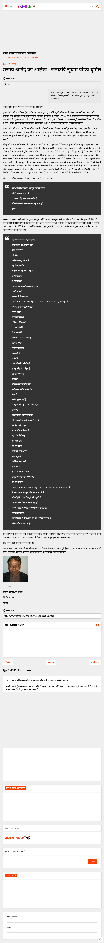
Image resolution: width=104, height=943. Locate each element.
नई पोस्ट (8, 662)
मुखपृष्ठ (9, 927)
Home (5, 64)
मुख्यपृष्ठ (51, 662)
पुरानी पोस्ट (95, 662)
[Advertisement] (52, 30)
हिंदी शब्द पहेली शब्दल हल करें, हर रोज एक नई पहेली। (23, 58)
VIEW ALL (94, 875)
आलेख (14, 64)
